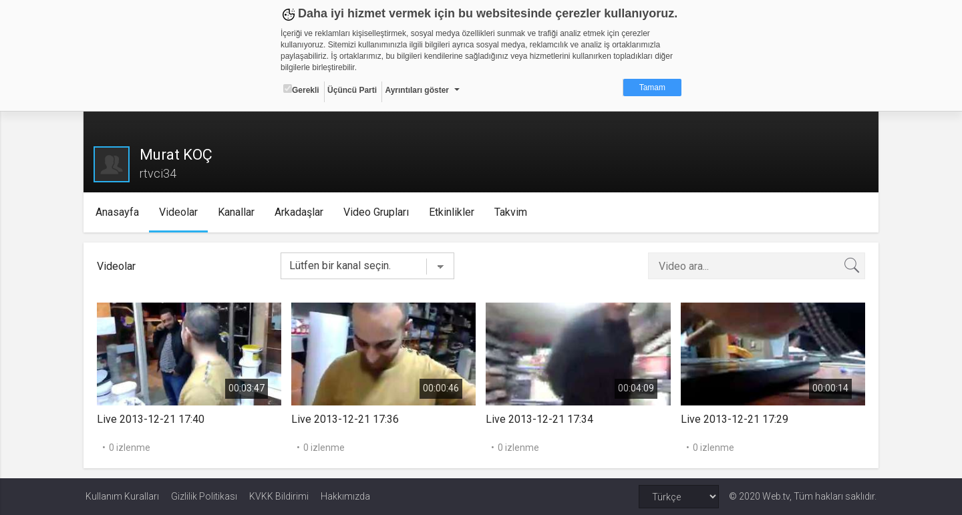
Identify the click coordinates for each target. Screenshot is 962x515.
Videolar (179, 212)
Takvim (512, 212)
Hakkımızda (345, 496)
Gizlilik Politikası (204, 496)
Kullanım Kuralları (122, 496)
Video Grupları (377, 212)
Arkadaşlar (300, 212)
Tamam (652, 87)
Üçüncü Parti (352, 90)
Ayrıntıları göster (417, 90)
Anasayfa (118, 212)
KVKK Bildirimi (279, 496)
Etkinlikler (453, 212)
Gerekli (301, 89)
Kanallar (237, 212)
